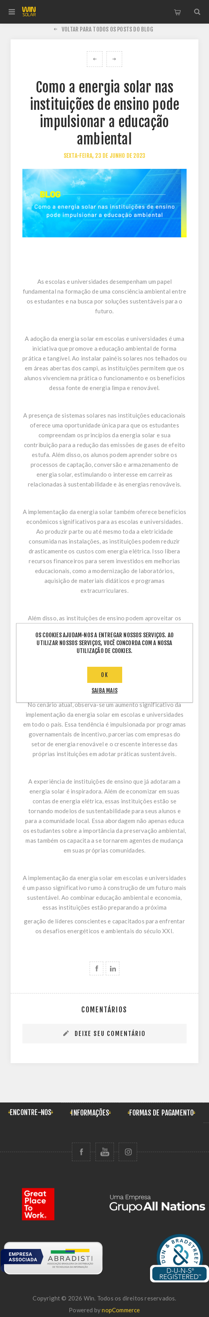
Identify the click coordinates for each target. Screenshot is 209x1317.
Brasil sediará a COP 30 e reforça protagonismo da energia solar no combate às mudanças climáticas (95, 59)
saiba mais (104, 690)
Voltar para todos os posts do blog (107, 29)
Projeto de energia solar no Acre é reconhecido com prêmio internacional (114, 59)
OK (104, 674)
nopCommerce (121, 1309)
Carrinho (177, 12)
